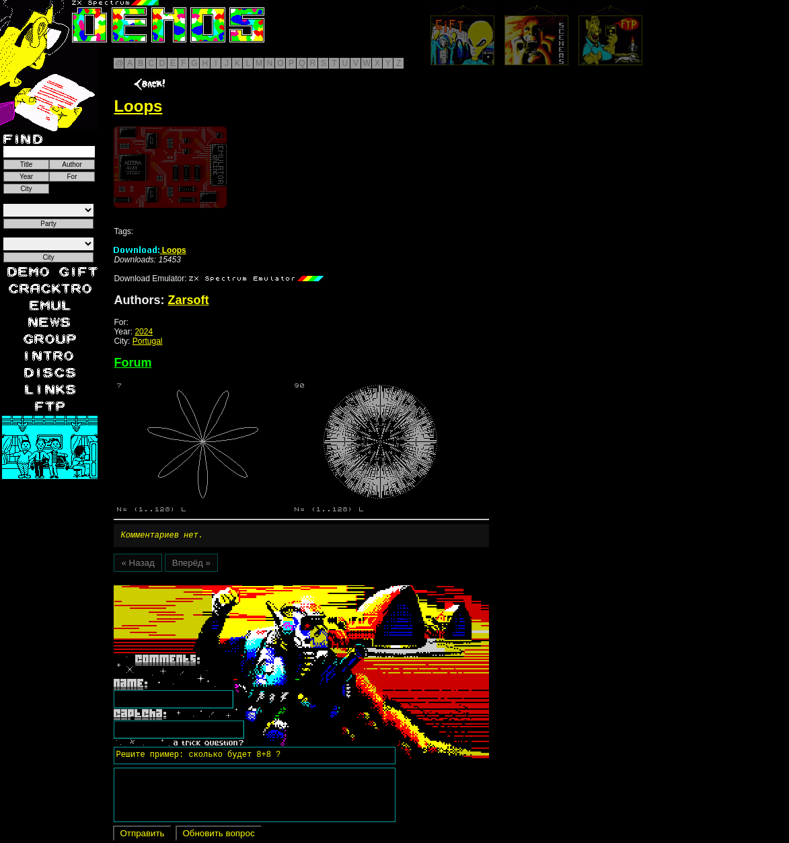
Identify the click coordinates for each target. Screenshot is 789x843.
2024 (144, 331)
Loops (150, 250)
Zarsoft (188, 300)
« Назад (137, 565)
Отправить (142, 835)
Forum (132, 362)
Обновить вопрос (218, 835)
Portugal (148, 341)
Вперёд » (191, 565)
